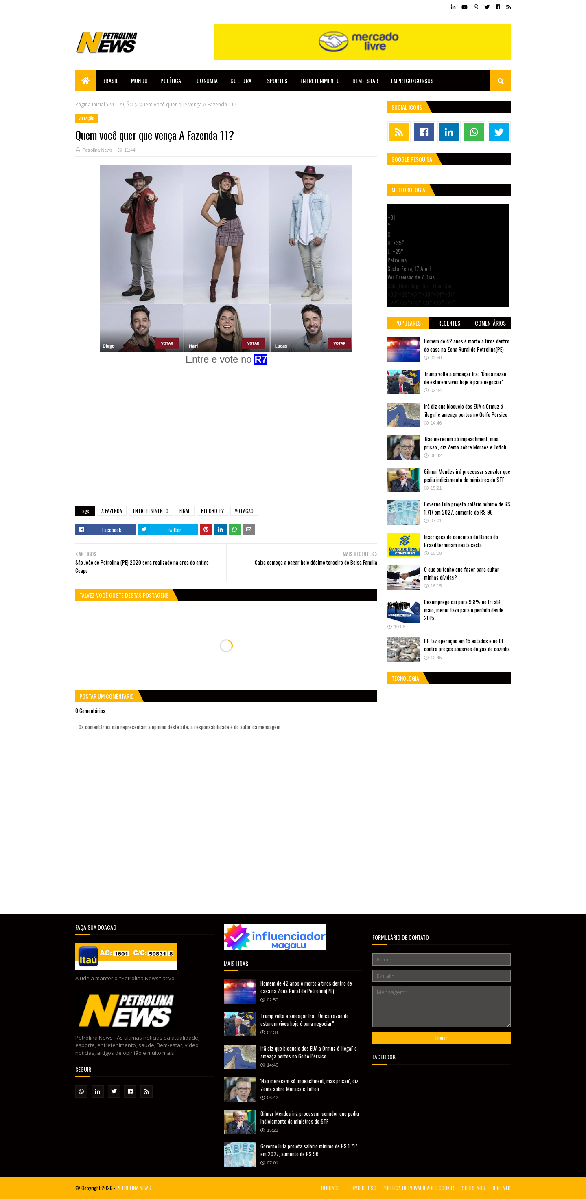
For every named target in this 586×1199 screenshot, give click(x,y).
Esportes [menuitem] (275, 80)
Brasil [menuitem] (110, 80)
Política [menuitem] (170, 80)
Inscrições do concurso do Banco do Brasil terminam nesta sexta (461, 540)
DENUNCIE (331, 1187)
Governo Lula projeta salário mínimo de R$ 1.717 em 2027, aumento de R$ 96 (467, 508)
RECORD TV (212, 510)
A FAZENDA (111, 510)
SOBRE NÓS (473, 1187)
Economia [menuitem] (206, 80)
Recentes (449, 323)
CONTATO (501, 1187)
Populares (408, 323)
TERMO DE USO (361, 1187)
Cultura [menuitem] (240, 80)
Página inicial (90, 104)
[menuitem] (85, 80)
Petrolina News (97, 149)
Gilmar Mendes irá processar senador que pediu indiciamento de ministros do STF (467, 475)
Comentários (490, 323)
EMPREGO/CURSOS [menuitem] (412, 80)
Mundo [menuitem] (139, 80)
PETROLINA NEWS (133, 1187)
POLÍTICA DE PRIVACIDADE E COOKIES (419, 1187)
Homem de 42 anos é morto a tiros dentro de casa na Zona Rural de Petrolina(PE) (466, 345)
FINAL (184, 510)
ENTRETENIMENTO (150, 510)
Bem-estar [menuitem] (365, 80)
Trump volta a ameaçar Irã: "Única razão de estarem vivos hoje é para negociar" (465, 378)
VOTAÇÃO (121, 104)
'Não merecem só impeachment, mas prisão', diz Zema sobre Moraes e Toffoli (465, 443)
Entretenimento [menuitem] (320, 80)
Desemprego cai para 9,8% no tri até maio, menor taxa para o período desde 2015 (463, 610)
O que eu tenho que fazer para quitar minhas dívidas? (461, 573)
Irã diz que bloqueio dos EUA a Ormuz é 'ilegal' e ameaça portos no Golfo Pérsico (465, 410)
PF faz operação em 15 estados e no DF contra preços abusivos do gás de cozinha (467, 645)
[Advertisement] (226, 441)
